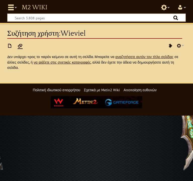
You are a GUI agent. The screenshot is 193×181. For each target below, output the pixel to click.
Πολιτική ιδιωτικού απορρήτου (56, 89)
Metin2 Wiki (34, 7)
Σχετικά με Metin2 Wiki (102, 89)
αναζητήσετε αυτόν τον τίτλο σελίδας (144, 56)
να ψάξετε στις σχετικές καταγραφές (62, 62)
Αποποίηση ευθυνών (140, 89)
